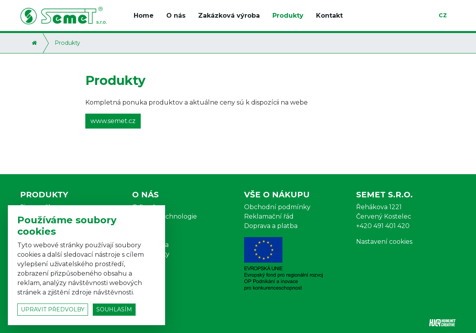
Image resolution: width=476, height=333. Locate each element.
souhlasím (114, 309)
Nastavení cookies (384, 241)
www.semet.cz (113, 121)
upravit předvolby (53, 309)
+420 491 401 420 (383, 226)
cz (443, 15)
